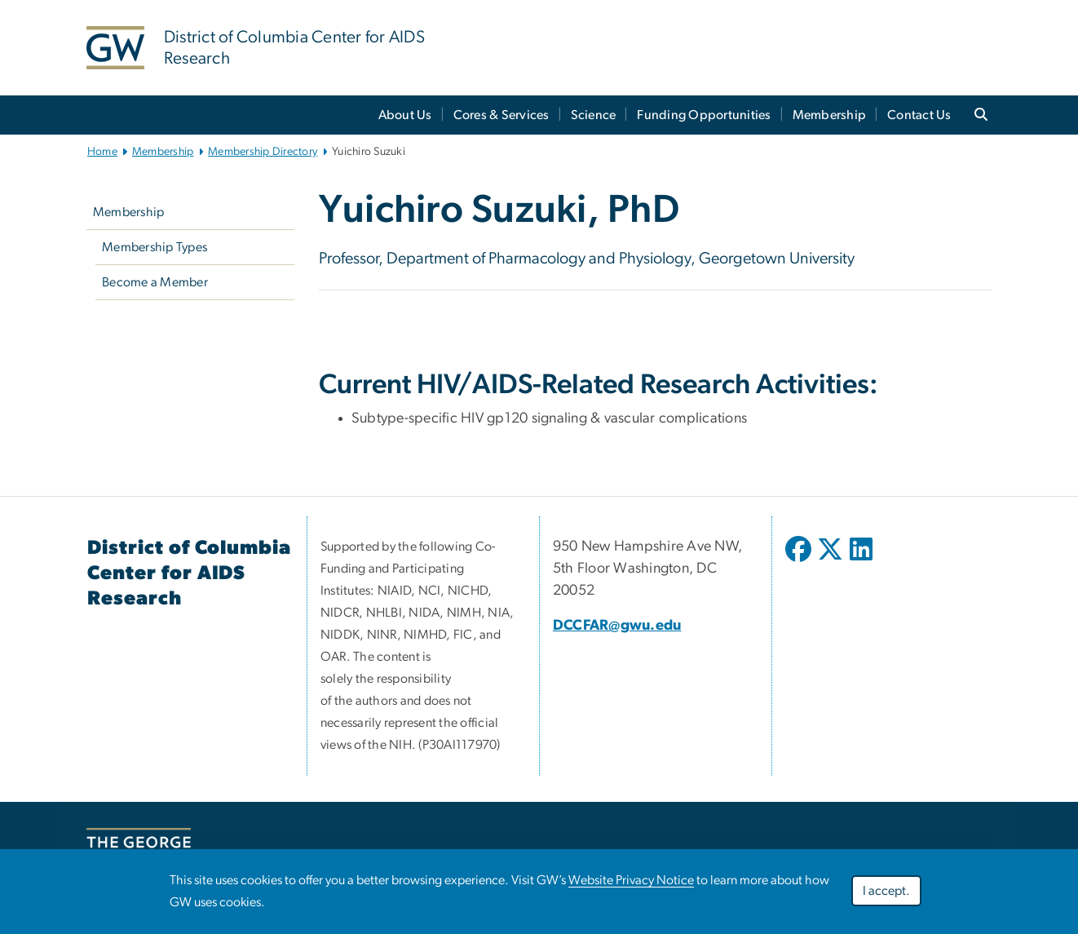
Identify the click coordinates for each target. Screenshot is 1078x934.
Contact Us (919, 115)
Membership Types (154, 247)
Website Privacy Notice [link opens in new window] (631, 880)
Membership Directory (262, 151)
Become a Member (155, 282)
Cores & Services (501, 115)
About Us (405, 115)
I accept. (886, 890)
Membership (830, 115)
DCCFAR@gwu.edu (617, 625)
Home (102, 151)
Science (593, 115)
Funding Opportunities (704, 115)
